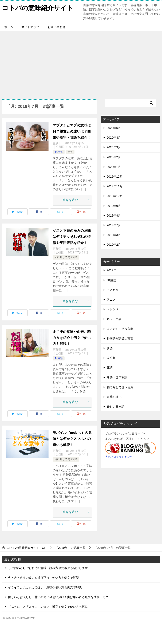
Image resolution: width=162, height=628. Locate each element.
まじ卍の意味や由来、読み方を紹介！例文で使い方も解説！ (72, 338)
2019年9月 (114, 206)
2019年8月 (114, 215)
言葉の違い (114, 397)
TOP (26, 547)
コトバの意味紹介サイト (37, 7)
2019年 (111, 270)
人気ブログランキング (118, 456)
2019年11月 (115, 186)
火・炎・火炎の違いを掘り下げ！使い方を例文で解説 (43, 577)
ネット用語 (114, 319)
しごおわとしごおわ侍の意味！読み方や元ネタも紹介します (48, 568)
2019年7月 (114, 225)
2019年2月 (114, 244)
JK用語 (59, 151)
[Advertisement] (81, 62)
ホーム (8, 27)
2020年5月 (114, 128)
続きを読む (76, 200)
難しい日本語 (115, 406)
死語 (70, 151)
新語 (110, 348)
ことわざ (113, 290)
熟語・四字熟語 (117, 377)
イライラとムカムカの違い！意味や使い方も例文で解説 (45, 587)
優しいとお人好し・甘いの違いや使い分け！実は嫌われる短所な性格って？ (58, 597)
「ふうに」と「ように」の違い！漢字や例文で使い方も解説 (48, 606)
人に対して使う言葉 (66, 257)
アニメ (111, 299)
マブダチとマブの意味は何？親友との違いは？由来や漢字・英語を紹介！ (72, 131)
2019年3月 (114, 235)
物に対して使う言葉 (66, 459)
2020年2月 (114, 157)
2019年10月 (115, 196)
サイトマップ (30, 27)
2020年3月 (114, 147)
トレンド (113, 309)
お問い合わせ (56, 27)
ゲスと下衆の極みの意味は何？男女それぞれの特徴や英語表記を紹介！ (72, 237)
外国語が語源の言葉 (120, 338)
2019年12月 (115, 176)
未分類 (111, 358)
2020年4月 (114, 137)
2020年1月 (114, 167)
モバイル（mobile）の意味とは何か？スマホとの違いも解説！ (72, 439)
